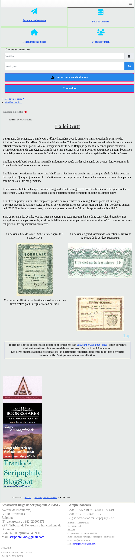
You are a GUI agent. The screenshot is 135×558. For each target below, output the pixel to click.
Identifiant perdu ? (13, 102)
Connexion (69, 88)
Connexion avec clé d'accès (69, 77)
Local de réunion (101, 41)
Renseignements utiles (34, 41)
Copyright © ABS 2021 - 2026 (92, 344)
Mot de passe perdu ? (14, 99)
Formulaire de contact (34, 20)
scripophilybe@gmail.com (84, 544)
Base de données (100, 21)
